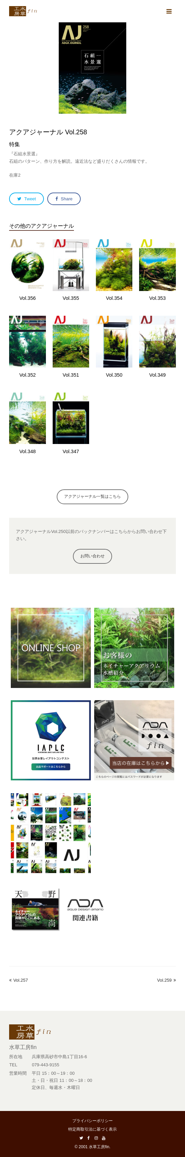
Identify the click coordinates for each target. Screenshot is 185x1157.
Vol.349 (157, 375)
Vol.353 (157, 298)
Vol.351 (70, 375)
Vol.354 (114, 298)
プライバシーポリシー (92, 1120)
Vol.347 (70, 451)
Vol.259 (166, 980)
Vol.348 (27, 451)
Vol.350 (114, 375)
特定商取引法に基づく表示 (92, 1129)
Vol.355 (70, 298)
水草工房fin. (99, 1146)
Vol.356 (27, 298)
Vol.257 (18, 980)
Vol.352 (27, 375)
